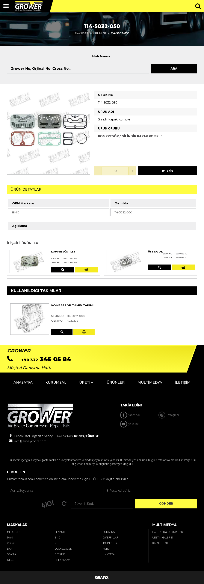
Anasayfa (81, 33)
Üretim (86, 382)
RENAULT (60, 532)
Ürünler (99, 33)
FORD (106, 549)
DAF (9, 549)
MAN (10, 537)
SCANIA (11, 554)
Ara (174, 68)
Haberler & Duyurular (167, 532)
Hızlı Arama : (102, 56)
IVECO (11, 560)
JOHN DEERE (110, 543)
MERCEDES (13, 532)
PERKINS (60, 554)
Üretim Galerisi (162, 537)
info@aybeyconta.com (30, 441)
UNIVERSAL (109, 554)
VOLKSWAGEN (63, 549)
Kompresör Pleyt (64, 251)
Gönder (166, 503)
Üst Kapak (155, 251)
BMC (57, 537)
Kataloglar (160, 543)
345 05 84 (46, 359)
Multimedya (150, 382)
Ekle (167, 171)
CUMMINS (109, 532)
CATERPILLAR (110, 537)
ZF (56, 543)
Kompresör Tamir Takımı (72, 305)
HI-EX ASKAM (62, 560)
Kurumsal (55, 382)
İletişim (182, 382)
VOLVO (11, 543)
